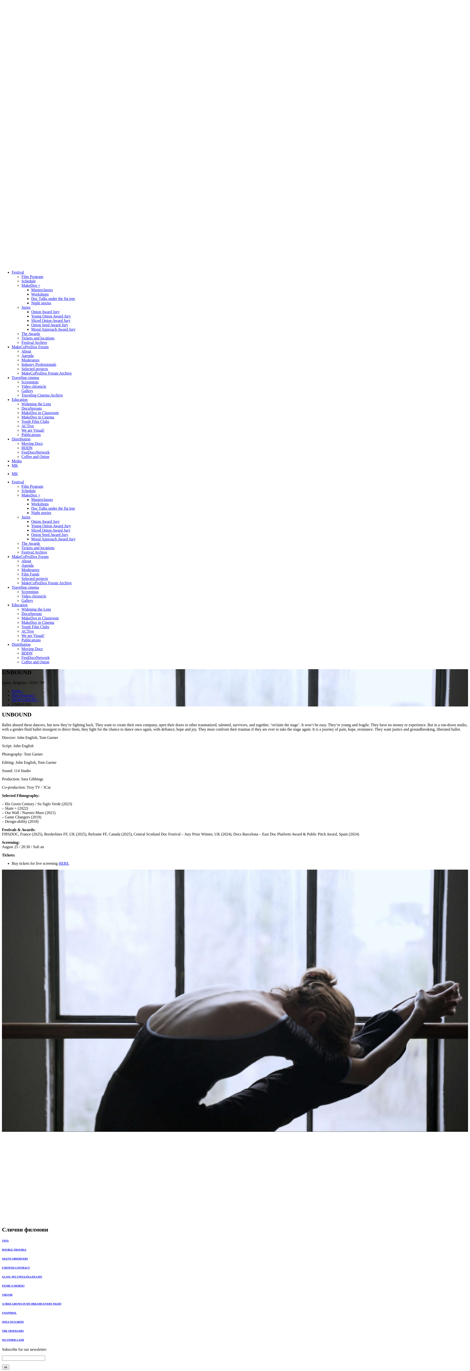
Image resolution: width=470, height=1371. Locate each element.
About (26, 351)
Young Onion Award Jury (51, 316)
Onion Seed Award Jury (49, 325)
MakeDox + (30, 285)
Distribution (21, 439)
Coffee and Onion (35, 457)
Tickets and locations (37, 338)
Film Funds (30, 574)
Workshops (40, 294)
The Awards (30, 334)
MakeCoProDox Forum (30, 347)
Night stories (41, 303)
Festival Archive (34, 342)
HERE (64, 863)
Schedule (28, 281)
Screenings (30, 382)
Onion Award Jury (45, 312)
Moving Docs (32, 443)
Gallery (27, 391)
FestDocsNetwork (35, 452)
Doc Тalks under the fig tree (53, 299)
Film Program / (24, 695)
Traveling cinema (25, 378)
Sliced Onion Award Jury (50, 320)
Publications (31, 435)
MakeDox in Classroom (40, 413)
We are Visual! (32, 430)
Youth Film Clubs (35, 421)
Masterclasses (42, 290)
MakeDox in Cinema (37, 417)
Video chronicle (33, 386)
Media (17, 461)
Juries (25, 307)
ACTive (27, 426)
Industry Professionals (38, 364)
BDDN (26, 448)
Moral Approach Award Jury (53, 329)
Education (20, 399)
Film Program (32, 277)
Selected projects (34, 369)
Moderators (30, 360)
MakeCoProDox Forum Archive (46, 373)
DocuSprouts (31, 408)
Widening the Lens (36, 404)
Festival (18, 272)
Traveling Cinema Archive (42, 395)
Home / (17, 691)
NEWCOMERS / (25, 700)
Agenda (27, 356)
